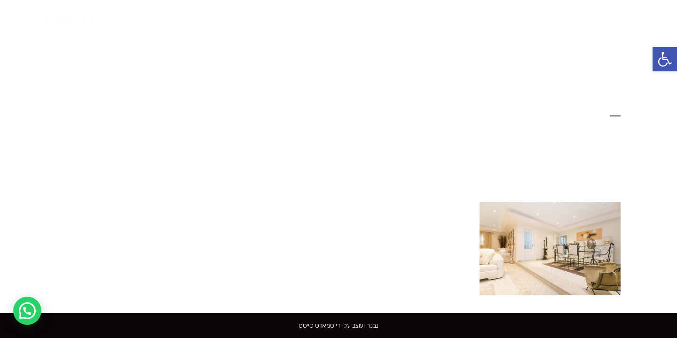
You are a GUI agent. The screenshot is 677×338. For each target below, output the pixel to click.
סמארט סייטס (316, 326)
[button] (665, 59)
